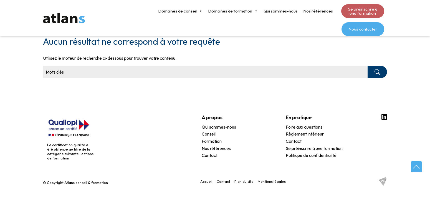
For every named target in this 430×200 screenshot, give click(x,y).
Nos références (267, 11)
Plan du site (244, 181)
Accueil (206, 181)
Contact (209, 155)
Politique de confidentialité (311, 155)
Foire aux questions (304, 127)
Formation (212, 141)
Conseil (209, 134)
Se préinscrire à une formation (311, 11)
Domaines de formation (182, 11)
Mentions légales (272, 181)
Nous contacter (362, 11)
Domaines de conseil (129, 11)
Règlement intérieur (305, 134)
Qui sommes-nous (230, 11)
